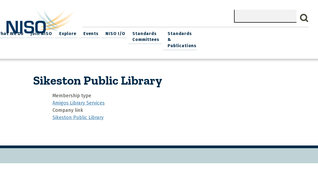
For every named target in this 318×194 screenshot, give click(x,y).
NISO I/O (217, 32)
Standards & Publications (286, 35)
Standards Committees (245, 35)
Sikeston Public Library (78, 109)
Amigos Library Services (78, 95)
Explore (172, 32)
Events (193, 32)
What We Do (117, 32)
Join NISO (146, 32)
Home (92, 32)
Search (304, 18)
